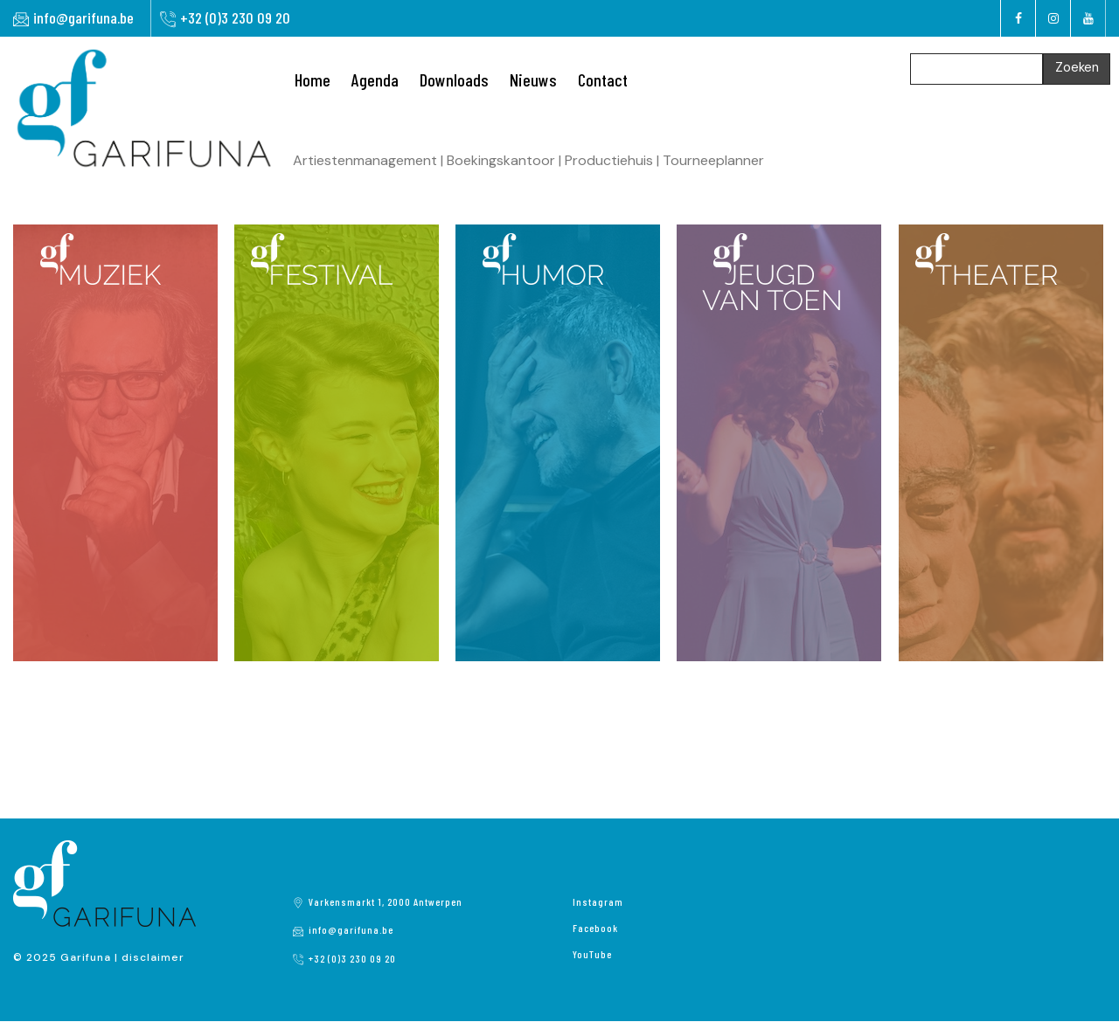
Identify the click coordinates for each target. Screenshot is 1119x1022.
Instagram (598, 901)
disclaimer (153, 957)
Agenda (375, 79)
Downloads (454, 79)
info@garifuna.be (83, 17)
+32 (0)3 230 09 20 (235, 17)
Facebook (595, 928)
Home (312, 79)
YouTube (592, 954)
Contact (603, 79)
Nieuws (533, 79)
